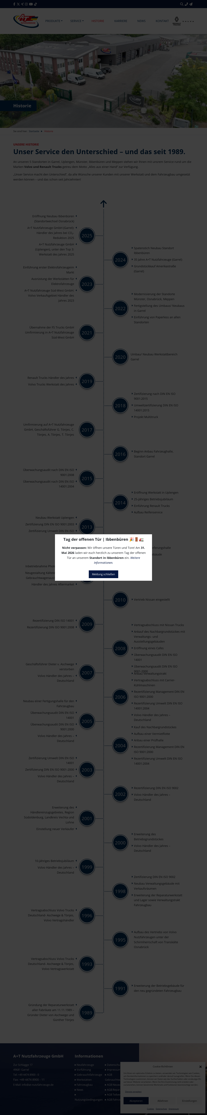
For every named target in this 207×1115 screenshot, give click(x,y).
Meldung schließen (103, 574)
